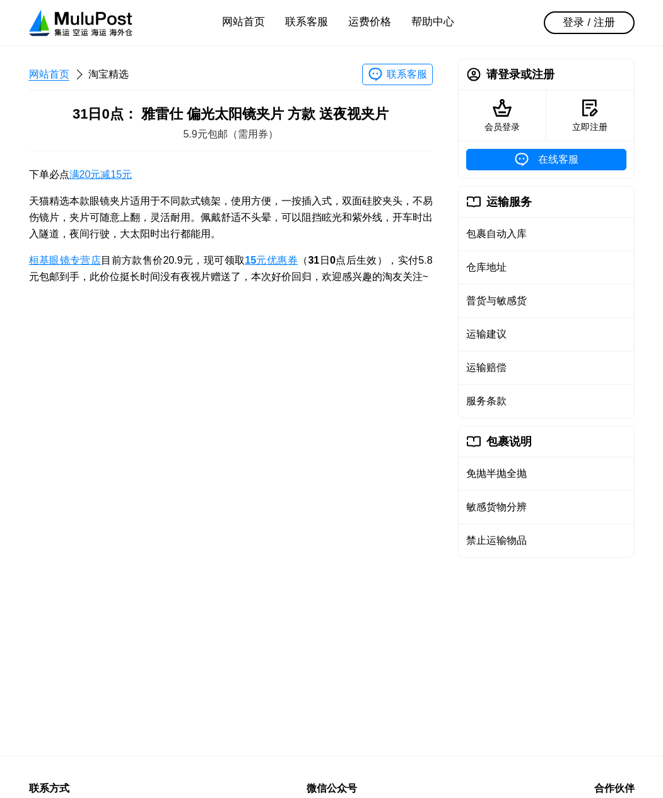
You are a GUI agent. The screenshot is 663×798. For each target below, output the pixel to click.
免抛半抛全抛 (496, 473)
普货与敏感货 (496, 300)
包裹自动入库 (496, 233)
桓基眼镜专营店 (65, 260)
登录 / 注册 (588, 22)
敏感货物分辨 (496, 507)
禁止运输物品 (496, 540)
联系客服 (306, 22)
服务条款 (486, 401)
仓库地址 (486, 267)
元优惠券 (271, 260)
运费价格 (369, 22)
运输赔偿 (486, 367)
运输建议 (486, 334)
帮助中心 (432, 22)
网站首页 (243, 22)
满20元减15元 (100, 174)
